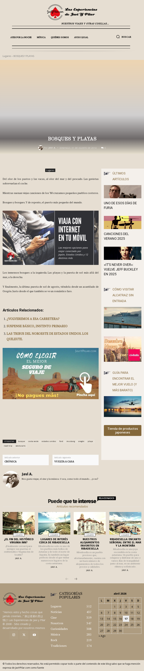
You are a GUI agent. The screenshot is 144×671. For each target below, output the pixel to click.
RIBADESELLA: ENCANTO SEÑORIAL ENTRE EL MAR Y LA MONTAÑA (125, 542)
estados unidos (49, 441)
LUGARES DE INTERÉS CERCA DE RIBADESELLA (54, 541)
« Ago (102, 635)
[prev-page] (67, 579)
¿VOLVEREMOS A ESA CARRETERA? (33, 319)
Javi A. (52, 147)
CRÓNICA (10, 461)
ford (61, 441)
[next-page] (76, 579)
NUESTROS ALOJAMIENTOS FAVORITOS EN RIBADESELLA (89, 544)
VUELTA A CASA (64, 461)
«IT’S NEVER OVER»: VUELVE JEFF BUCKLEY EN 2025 (121, 269)
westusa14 (21, 446)
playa (90, 441)
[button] (123, 36)
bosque (21, 441)
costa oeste (33, 441)
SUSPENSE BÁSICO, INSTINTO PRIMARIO (37, 326)
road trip (8, 446)
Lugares (50, 170)
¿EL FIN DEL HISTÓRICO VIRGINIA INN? (18, 541)
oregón (81, 441)
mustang (71, 441)
